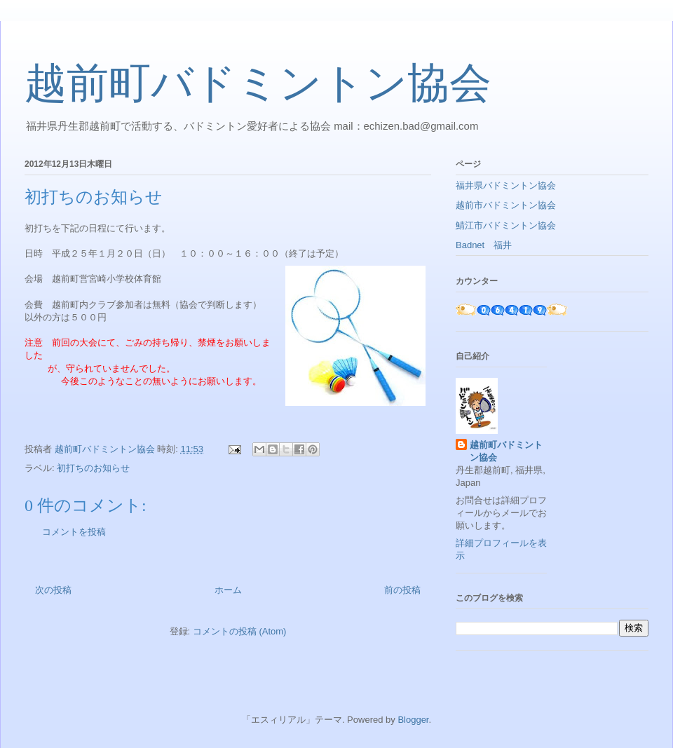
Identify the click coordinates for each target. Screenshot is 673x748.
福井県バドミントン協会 (506, 185)
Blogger (412, 719)
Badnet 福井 (484, 245)
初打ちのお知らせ (93, 468)
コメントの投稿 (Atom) (240, 631)
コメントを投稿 (74, 531)
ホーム (228, 590)
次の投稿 (53, 590)
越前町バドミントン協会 (258, 83)
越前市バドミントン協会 (506, 205)
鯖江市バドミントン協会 (506, 225)
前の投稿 (402, 590)
